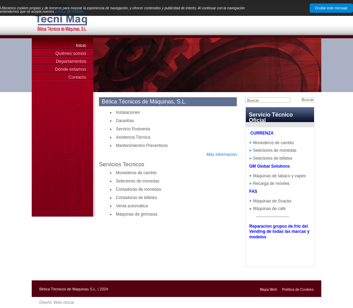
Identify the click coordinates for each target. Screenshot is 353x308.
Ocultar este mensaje (331, 8)
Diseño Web (50, 302)
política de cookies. (69, 11)
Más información (221, 154)
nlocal (68, 302)
